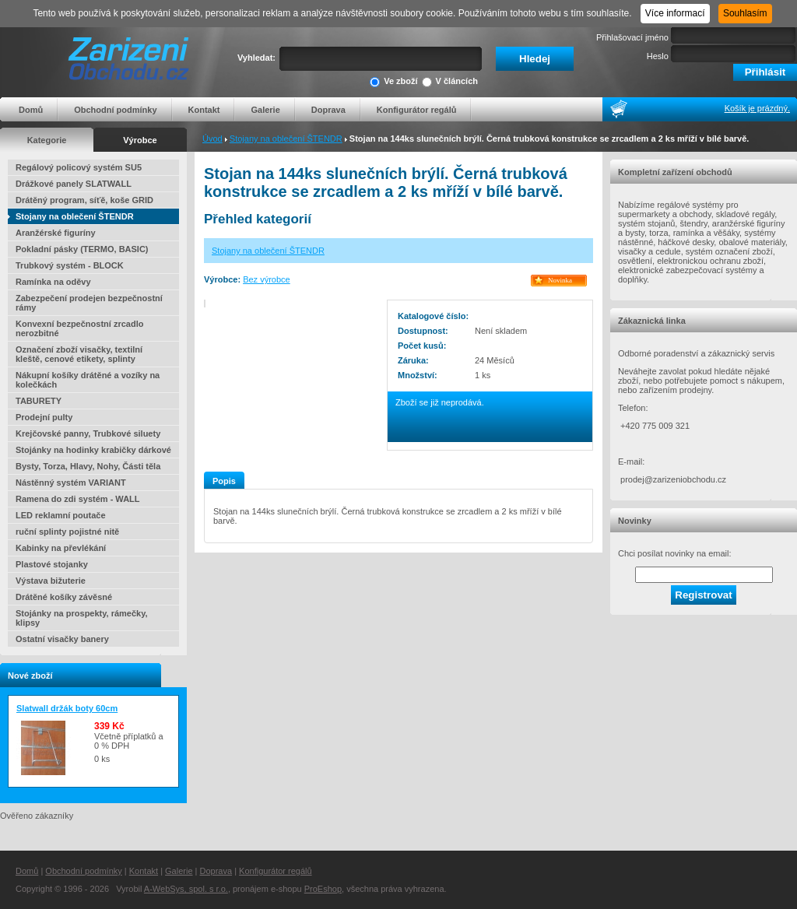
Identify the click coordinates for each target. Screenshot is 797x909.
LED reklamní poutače (61, 515)
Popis (224, 481)
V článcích (450, 82)
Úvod (212, 138)
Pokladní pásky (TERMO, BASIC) (82, 249)
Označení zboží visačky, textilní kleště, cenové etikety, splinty (79, 354)
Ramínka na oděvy (53, 281)
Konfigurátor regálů (417, 109)
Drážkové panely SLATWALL (74, 183)
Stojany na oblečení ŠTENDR (286, 138)
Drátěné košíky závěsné (64, 597)
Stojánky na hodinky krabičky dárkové (93, 449)
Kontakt (204, 109)
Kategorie (47, 140)
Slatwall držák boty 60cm (67, 708)
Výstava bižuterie (51, 580)
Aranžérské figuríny (56, 232)
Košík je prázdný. (757, 108)
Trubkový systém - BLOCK (70, 265)
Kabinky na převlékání (61, 548)
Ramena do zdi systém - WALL (78, 499)
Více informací (675, 13)
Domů (31, 109)
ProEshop (323, 888)
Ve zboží (393, 82)
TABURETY (38, 400)
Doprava (328, 109)
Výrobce (139, 140)
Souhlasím (745, 13)
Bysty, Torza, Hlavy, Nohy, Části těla (88, 466)
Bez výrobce (266, 279)
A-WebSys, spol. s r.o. (186, 888)
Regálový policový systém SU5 (79, 167)
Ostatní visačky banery (62, 639)
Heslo (658, 56)
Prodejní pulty (44, 417)
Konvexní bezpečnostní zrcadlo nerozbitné (79, 328)
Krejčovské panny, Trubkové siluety (88, 433)
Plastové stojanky (52, 564)
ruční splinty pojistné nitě (67, 531)
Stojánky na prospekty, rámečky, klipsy (82, 618)
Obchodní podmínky (115, 109)
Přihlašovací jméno (632, 37)
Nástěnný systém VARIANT (71, 482)
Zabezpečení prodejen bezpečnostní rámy (89, 302)
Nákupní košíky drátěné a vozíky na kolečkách (88, 379)
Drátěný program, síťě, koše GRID (84, 200)
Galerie (265, 109)
